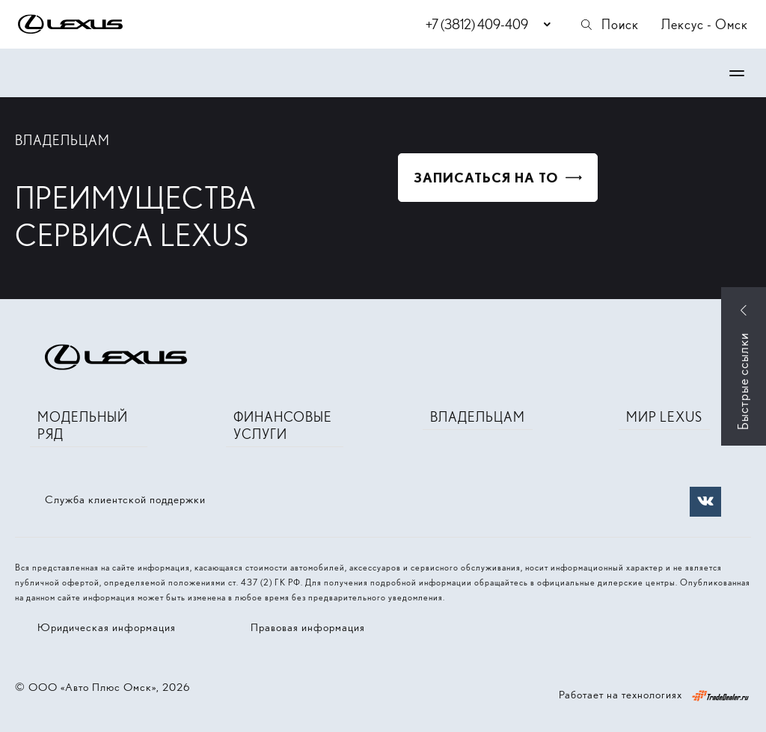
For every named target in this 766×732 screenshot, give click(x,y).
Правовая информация (308, 627)
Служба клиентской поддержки (125, 499)
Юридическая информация (106, 627)
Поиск (609, 24)
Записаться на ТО (486, 177)
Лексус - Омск (704, 24)
